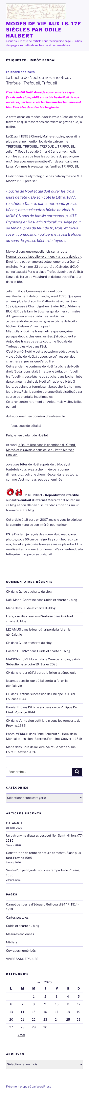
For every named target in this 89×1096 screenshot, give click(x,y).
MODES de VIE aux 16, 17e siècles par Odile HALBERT (43, 30)
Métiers (11, 942)
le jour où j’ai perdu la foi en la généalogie (47, 672)
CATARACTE (15, 823)
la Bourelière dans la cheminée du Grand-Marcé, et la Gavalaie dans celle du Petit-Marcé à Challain (41, 450)
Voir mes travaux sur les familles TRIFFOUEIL (47, 166)
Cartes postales (17, 917)
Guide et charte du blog (35, 591)
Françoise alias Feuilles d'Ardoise (29, 616)
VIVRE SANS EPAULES (22, 959)
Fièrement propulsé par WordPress (28, 1086)
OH (8, 591)
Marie (10, 608)
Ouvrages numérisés (21, 950)
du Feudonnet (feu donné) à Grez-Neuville (35, 416)
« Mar (21, 1035)
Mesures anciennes (20, 934)
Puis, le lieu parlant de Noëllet (27, 435)
